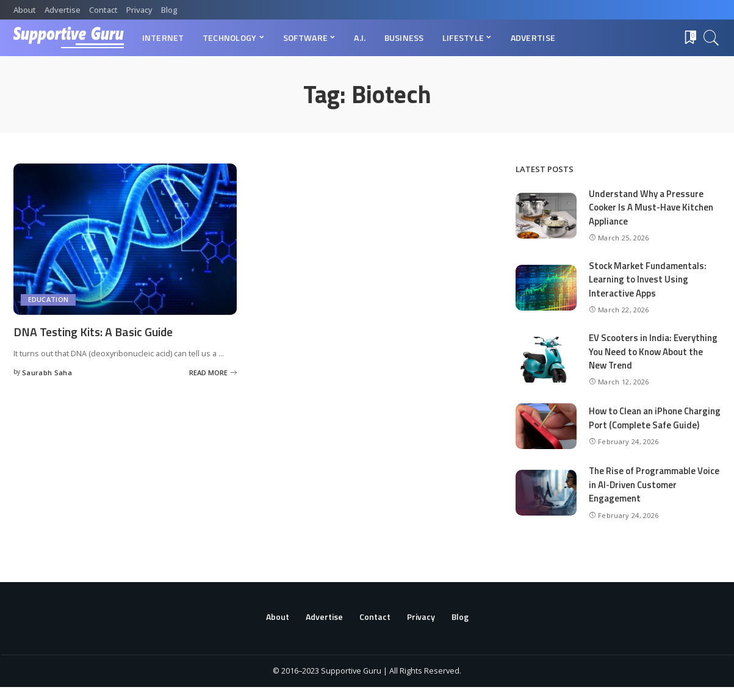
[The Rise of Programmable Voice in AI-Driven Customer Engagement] (546, 504)
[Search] (711, 38)
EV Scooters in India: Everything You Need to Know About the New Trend (653, 351)
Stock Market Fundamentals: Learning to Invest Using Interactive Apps (648, 279)
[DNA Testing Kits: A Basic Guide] (125, 239)
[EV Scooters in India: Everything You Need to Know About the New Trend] (546, 360)
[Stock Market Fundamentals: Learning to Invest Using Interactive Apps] (546, 288)
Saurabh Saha (47, 372)
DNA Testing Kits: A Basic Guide (96, 331)
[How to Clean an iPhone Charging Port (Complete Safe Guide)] (546, 432)
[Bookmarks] (689, 38)
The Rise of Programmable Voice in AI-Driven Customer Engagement (654, 495)
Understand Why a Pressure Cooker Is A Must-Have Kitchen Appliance (651, 207)
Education (48, 299)
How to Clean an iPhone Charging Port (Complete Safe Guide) (650, 423)
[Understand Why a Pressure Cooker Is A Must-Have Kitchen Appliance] (546, 216)
